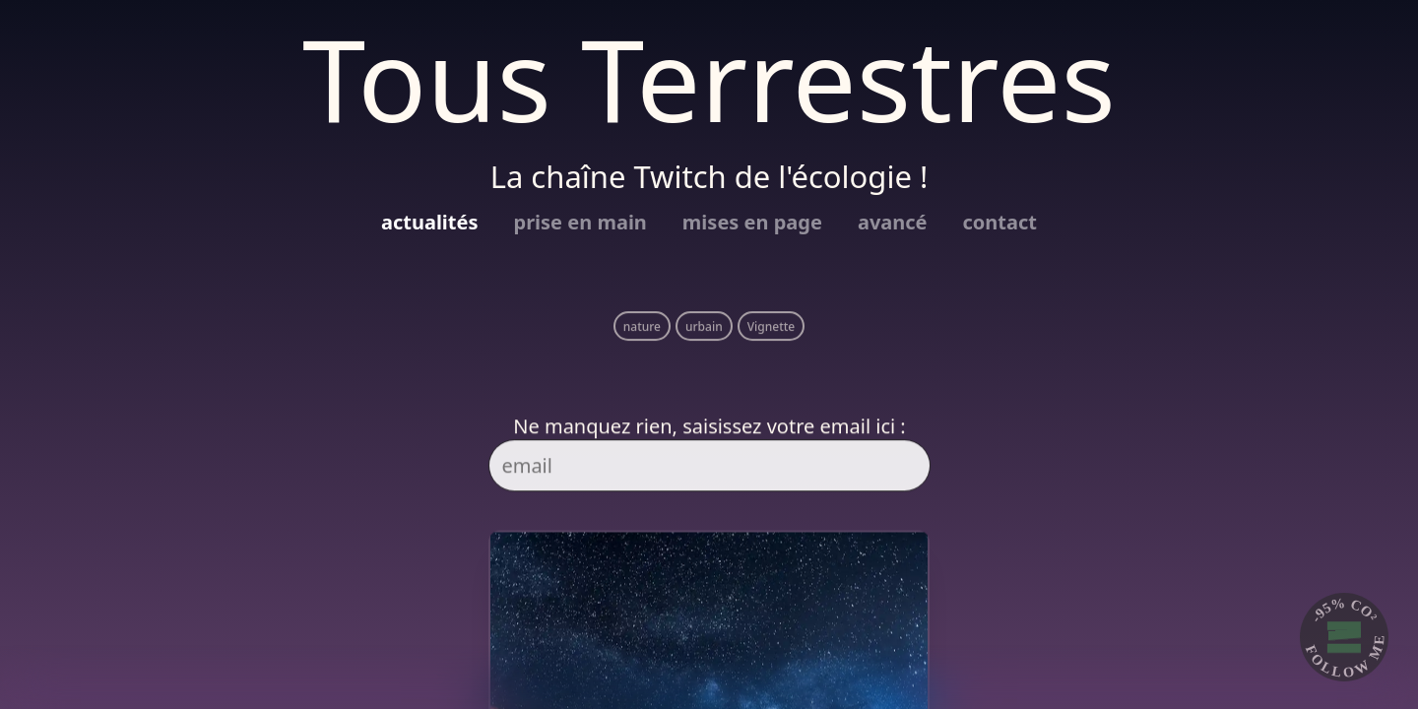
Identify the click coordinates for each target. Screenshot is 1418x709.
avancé (893, 222)
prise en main (580, 222)
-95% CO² (1345, 609)
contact (1000, 222)
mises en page (752, 222)
